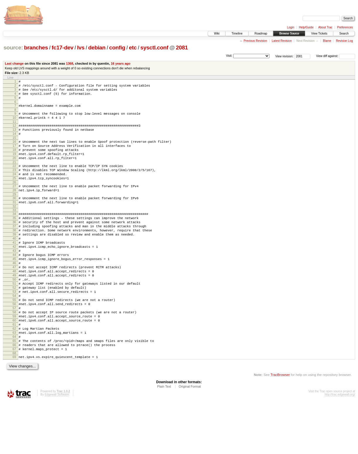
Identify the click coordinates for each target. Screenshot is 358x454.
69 (14, 408)
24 (14, 190)
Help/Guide (306, 27)
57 (14, 349)
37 (14, 250)
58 (14, 354)
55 (14, 339)
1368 (69, 63)
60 (14, 364)
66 (14, 394)
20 (14, 171)
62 (14, 374)
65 (14, 389)
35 (14, 240)
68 (14, 404)
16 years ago (120, 63)
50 (14, 314)
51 (14, 319)
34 (14, 235)
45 (14, 289)
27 (14, 203)
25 (14, 195)
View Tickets (319, 33)
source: (13, 47)
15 (14, 147)
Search (344, 33)
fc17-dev (62, 47)
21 (14, 176)
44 (14, 284)
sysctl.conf (154, 47)
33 (14, 231)
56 (14, 344)
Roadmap (261, 33)
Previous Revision (255, 40)
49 (14, 309)
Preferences (345, 27)
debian (96, 47)
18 (14, 161)
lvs (80, 47)
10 (14, 123)
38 (14, 255)
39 (14, 260)
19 (14, 166)
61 (14, 369)
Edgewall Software (57, 446)
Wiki (216, 33)
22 (14, 180)
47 (14, 299)
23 (14, 185)
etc (133, 47)
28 (14, 208)
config (117, 47)
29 (14, 213)
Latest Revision (281, 40)
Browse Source (289, 33)
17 (14, 156)
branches (36, 47)
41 (14, 269)
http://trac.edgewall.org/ (340, 446)
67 (14, 399)
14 (14, 142)
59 (14, 359)
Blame (327, 40)
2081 (182, 47)
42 (14, 274)
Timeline (236, 33)
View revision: (284, 56)
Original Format (190, 438)
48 (14, 304)
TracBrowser (280, 426)
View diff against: (335, 56)
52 (14, 324)
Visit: (229, 55)
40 (14, 264)
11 (14, 128)
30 (14, 217)
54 (14, 334)
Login (290, 27)
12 (14, 132)
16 (14, 151)
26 (14, 200)
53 (14, 329)
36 (14, 245)
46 (14, 294)
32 (14, 227)
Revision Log (344, 40)
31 (14, 222)
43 (14, 279)
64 (14, 384)
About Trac (325, 27)
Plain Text (164, 438)
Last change (14, 63)
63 (14, 379)
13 (14, 137)
